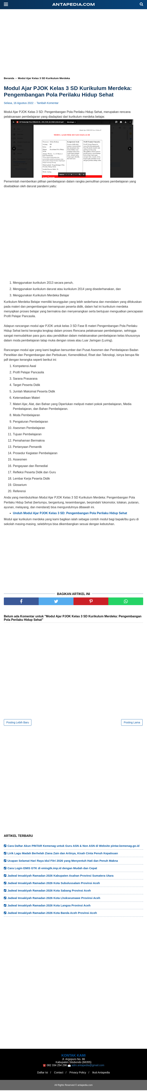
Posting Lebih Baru (17, 723)
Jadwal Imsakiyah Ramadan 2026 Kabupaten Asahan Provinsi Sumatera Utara (60, 876)
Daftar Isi (41, 1073)
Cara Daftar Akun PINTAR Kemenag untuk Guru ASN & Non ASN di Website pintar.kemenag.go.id (73, 846)
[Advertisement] (75, 43)
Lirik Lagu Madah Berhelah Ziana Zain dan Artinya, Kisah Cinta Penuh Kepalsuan (62, 854)
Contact (58, 1073)
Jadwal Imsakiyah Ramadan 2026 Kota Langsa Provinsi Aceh (49, 906)
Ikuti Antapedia (102, 1073)
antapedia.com (73, 4)
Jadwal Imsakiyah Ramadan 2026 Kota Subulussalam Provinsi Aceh (53, 883)
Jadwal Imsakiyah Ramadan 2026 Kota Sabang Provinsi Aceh (49, 891)
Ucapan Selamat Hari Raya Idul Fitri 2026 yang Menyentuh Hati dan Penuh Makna (62, 861)
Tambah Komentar (47, 103)
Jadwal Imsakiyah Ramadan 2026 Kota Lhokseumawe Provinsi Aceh (53, 898)
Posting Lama (132, 723)
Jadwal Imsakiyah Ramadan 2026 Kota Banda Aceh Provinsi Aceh (52, 913)
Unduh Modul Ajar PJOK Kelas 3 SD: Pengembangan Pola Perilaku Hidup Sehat (70, 514)
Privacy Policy (78, 1073)
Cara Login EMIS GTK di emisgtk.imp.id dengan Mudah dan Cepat (52, 869)
